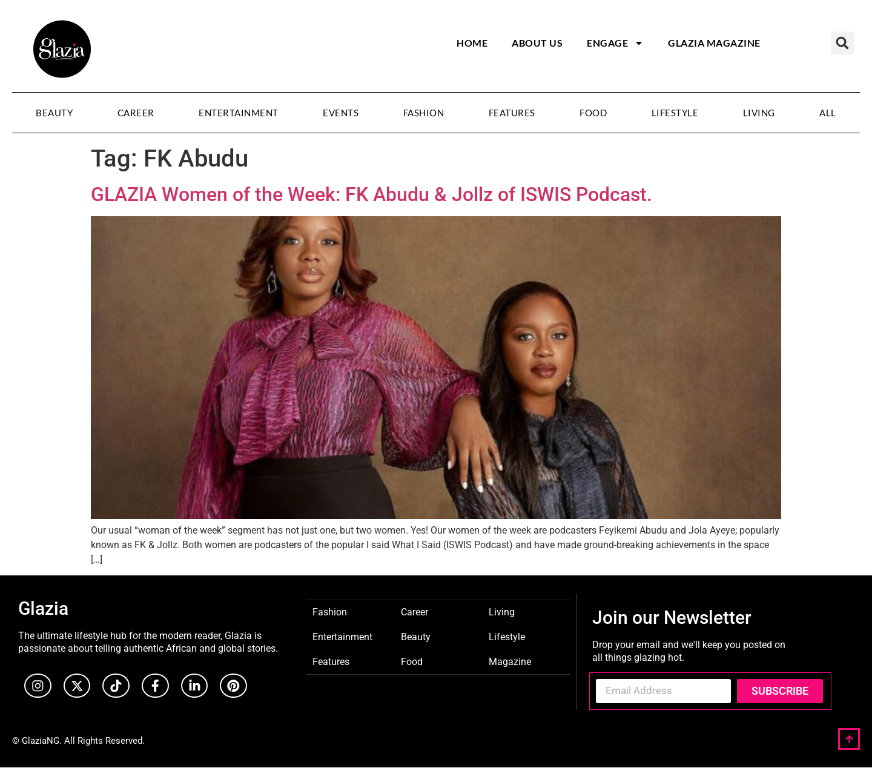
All (827, 112)
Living (759, 112)
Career (135, 112)
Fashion (423, 112)
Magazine (510, 661)
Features (512, 112)
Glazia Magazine (714, 42)
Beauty (54, 112)
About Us (537, 42)
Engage (615, 43)
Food (593, 112)
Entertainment (239, 112)
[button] (842, 43)
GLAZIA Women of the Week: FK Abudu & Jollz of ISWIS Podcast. (371, 194)
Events (340, 112)
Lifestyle (675, 112)
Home (472, 42)
